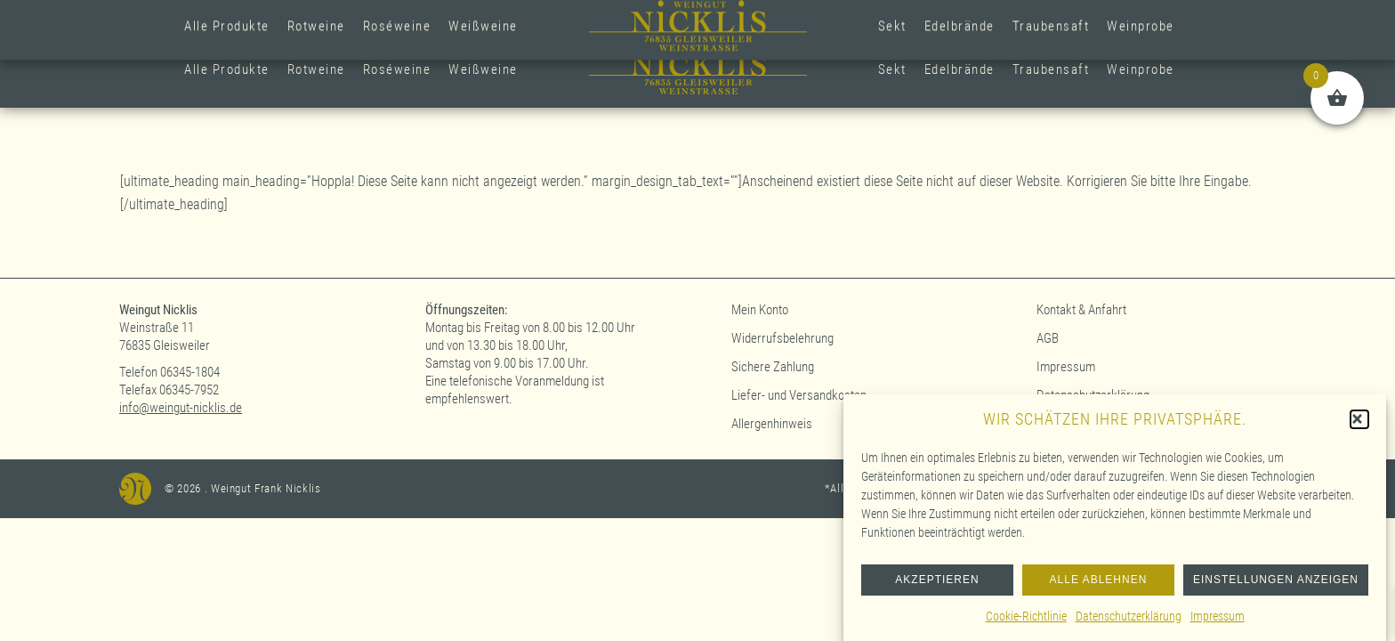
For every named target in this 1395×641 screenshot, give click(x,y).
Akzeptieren (937, 587)
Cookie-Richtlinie (1026, 623)
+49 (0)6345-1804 (528, 16)
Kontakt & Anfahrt (1081, 310)
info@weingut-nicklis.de (180, 408)
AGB (1047, 338)
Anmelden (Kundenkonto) (1156, 16)
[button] (1359, 426)
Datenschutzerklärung (1128, 623)
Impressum (1217, 623)
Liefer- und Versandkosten (799, 395)
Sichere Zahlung (772, 367)
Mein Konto (759, 310)
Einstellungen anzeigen (1276, 587)
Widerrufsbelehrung (782, 338)
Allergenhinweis (771, 424)
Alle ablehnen (1099, 587)
